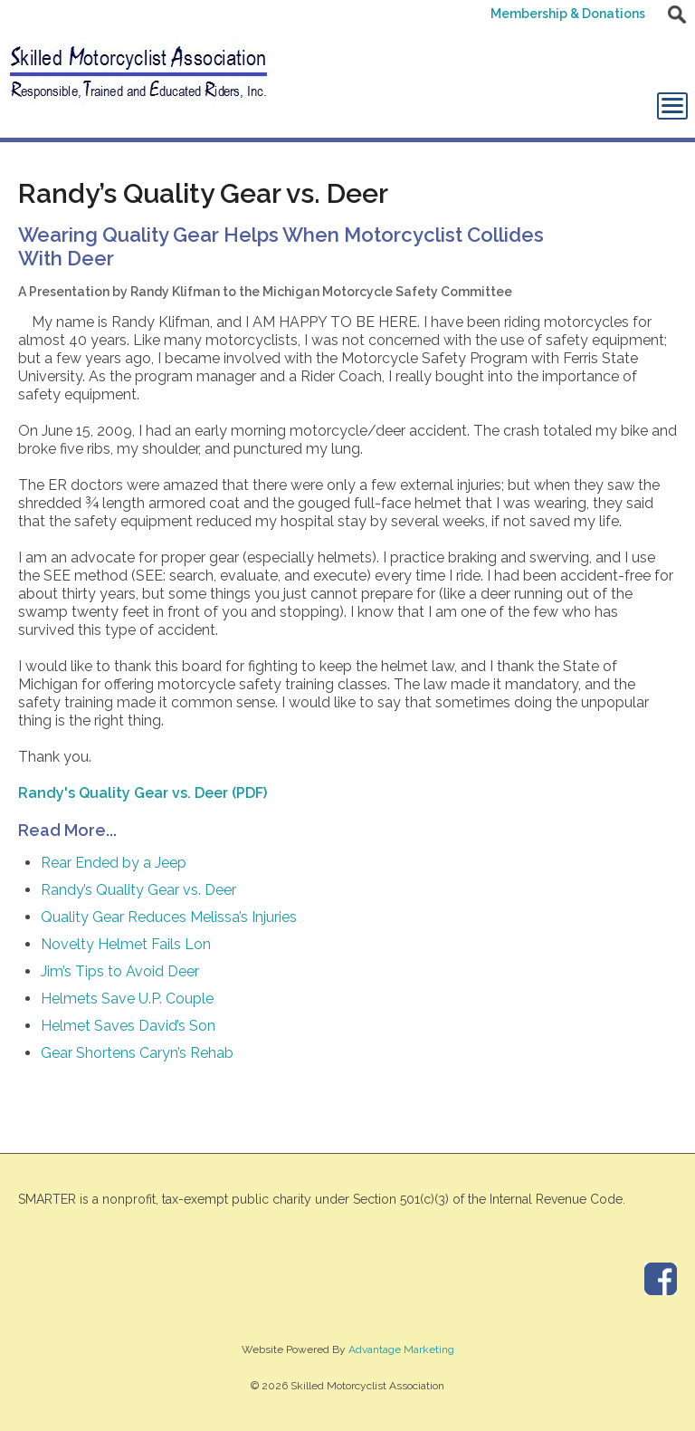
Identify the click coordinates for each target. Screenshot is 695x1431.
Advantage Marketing (401, 1349)
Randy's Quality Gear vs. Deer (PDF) (142, 793)
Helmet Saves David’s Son (128, 1025)
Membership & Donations (567, 13)
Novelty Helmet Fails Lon (126, 944)
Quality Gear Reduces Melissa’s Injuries (169, 917)
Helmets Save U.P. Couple (127, 998)
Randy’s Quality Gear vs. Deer (138, 889)
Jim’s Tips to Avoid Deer (120, 971)
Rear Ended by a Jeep (113, 862)
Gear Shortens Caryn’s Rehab (137, 1052)
